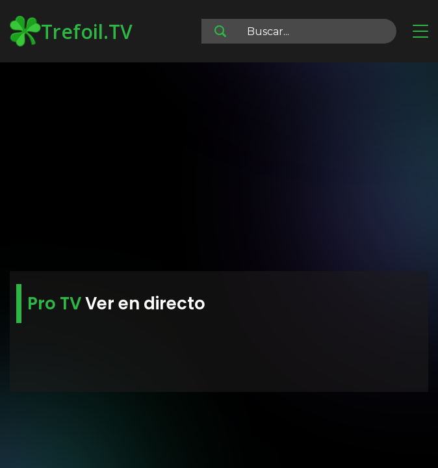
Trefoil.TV (71, 31)
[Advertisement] (219, 169)
